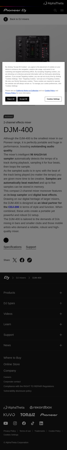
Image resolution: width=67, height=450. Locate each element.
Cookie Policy (50, 90)
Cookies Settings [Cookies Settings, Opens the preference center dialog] (53, 99)
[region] (33, 83)
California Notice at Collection (27, 90)
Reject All (10, 99)
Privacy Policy (10, 93)
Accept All (23, 99)
